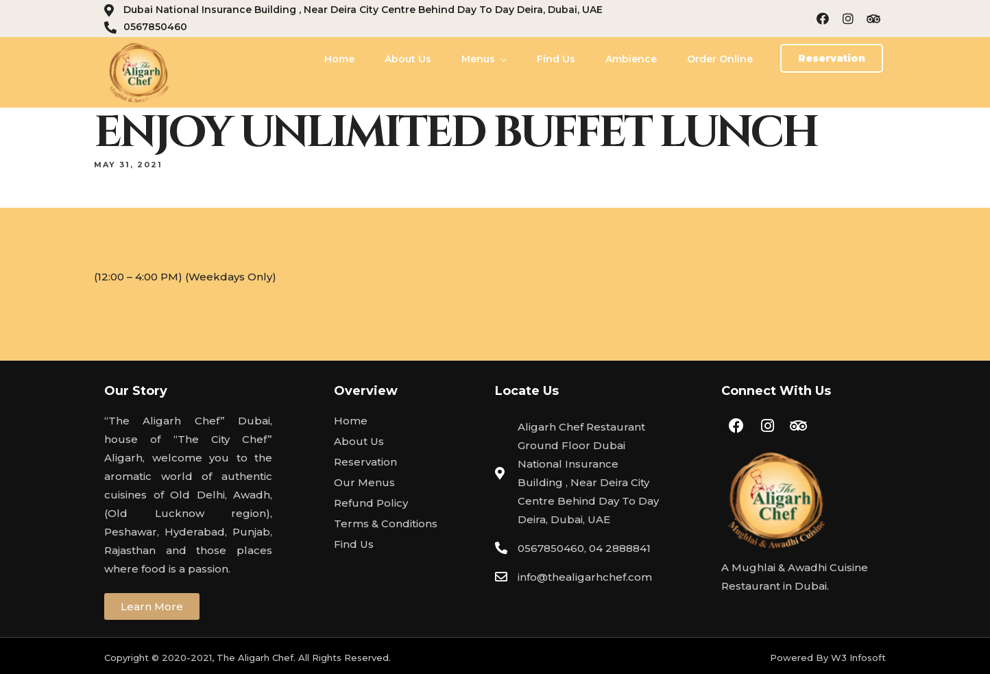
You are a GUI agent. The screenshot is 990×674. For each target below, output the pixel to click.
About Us (408, 59)
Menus (478, 59)
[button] (831, 58)
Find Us (556, 59)
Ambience (631, 59)
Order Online (720, 59)
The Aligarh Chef (255, 657)
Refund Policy (371, 502)
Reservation (365, 461)
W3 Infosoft (858, 657)
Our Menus (364, 482)
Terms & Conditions (385, 523)
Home (339, 59)
